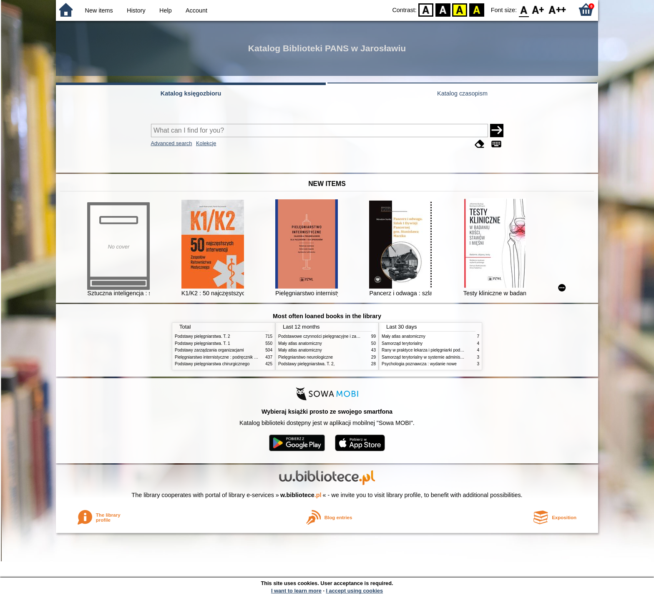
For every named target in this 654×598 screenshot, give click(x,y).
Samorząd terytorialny (402, 343)
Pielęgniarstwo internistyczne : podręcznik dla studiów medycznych (237, 357)
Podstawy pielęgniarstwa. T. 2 (202, 336)
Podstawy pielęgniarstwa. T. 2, (306, 364)
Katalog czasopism (462, 93)
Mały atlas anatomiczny (300, 343)
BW (443, 9)
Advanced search (171, 143)
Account (196, 10)
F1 (538, 9)
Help (165, 10)
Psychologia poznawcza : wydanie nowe (419, 364)
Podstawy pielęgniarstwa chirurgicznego (212, 364)
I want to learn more (296, 591)
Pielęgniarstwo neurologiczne (305, 357)
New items (99, 10)
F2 (557, 9)
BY (476, 9)
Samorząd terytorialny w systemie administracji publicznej (435, 357)
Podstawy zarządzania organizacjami (209, 350)
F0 (524, 9)
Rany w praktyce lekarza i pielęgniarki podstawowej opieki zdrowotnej (446, 350)
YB (459, 9)
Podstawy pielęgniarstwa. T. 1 (202, 343)
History (136, 10)
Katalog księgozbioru (191, 93)
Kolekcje (206, 143)
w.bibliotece (301, 495)
